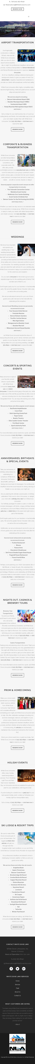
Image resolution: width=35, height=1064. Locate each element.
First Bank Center (18, 423)
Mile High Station (18, 321)
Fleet (17, 988)
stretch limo (12, 511)
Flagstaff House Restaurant (18, 555)
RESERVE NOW (18, 129)
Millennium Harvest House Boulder (18, 328)
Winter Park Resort (18, 911)
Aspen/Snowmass (18, 870)
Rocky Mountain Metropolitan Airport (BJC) (18, 106)
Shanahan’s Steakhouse (18, 550)
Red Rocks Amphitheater (18, 408)
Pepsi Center (18, 416)
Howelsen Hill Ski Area (18, 885)
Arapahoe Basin (18, 867)
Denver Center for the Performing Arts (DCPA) (18, 199)
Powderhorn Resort (18, 892)
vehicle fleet (5, 80)
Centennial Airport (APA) (18, 104)
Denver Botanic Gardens (18, 316)
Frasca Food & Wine (18, 557)
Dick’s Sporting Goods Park (18, 413)
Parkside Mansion (18, 313)
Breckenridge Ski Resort (18, 875)
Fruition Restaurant (18, 543)
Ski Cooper (18, 894)
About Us (17, 992)
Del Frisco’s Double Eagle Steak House (18, 552)
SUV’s (33, 170)
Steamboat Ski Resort (18, 902)
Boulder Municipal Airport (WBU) (18, 102)
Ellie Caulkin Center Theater (18, 420)
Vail (18, 907)
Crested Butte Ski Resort (18, 877)
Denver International (29, 67)
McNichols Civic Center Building (18, 194)
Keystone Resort (18, 887)
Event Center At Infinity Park (18, 197)
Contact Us (17, 995)
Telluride (18, 909)
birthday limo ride (17, 499)
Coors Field (18, 411)
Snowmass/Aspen (18, 897)
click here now (27, 121)
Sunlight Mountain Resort (18, 904)
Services (17, 984)
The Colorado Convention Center (18, 189)
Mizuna (18, 545)
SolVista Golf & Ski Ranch (18, 899)
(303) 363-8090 (16, 121)
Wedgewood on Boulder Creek (18, 323)
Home (17, 981)
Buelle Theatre (18, 418)
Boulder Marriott (18, 325)
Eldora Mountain (18, 882)
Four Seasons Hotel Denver (18, 311)
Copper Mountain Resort (18, 880)
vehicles (18, 727)
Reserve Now (17, 9)
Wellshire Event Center (18, 192)
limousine (13, 277)
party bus (3, 511)
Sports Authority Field (18, 425)
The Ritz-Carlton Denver (18, 318)
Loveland (18, 889)
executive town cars (22, 170)
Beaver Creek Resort (18, 872)
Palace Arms (18, 547)
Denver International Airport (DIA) (18, 99)
